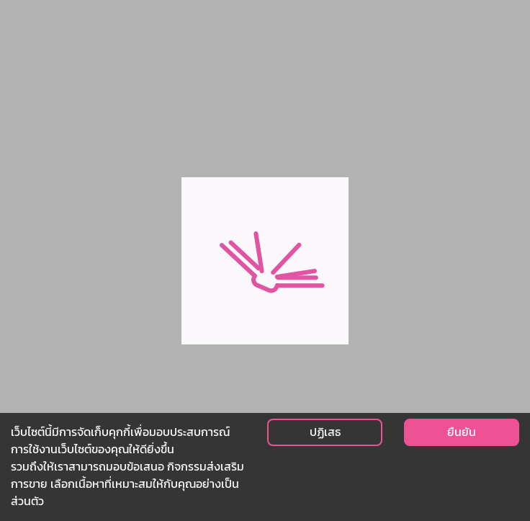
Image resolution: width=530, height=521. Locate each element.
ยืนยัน (461, 432)
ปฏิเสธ (325, 432)
